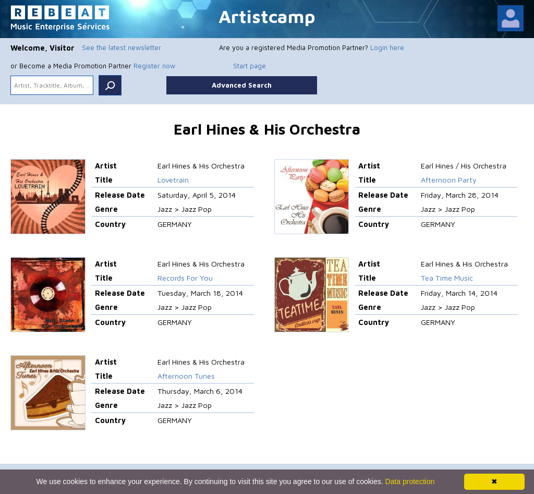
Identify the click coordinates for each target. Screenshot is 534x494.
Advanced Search (242, 85)
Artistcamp (267, 16)
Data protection (410, 481)
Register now (154, 66)
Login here (387, 47)
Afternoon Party (449, 179)
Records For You (185, 277)
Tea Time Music (447, 277)
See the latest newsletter (121, 47)
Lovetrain (173, 179)
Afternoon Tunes (186, 375)
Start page (249, 66)
